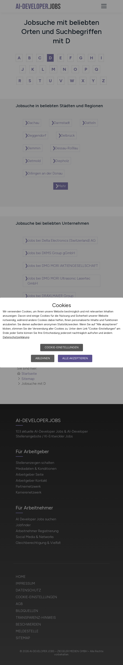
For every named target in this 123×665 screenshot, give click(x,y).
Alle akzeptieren (75, 358)
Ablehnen (42, 358)
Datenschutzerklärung (16, 337)
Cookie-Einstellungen (61, 347)
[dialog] (61, 333)
